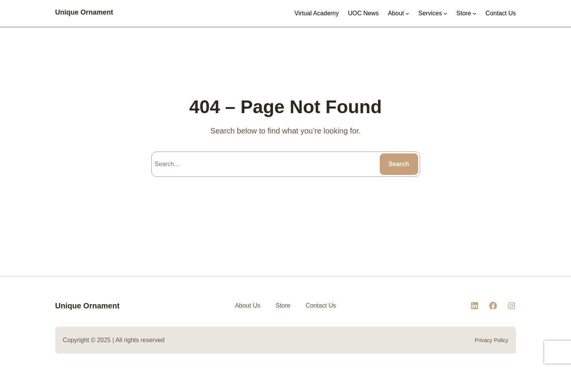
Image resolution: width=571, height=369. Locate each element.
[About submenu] (407, 13)
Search (399, 164)
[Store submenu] (475, 13)
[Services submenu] (445, 13)
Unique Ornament (84, 12)
